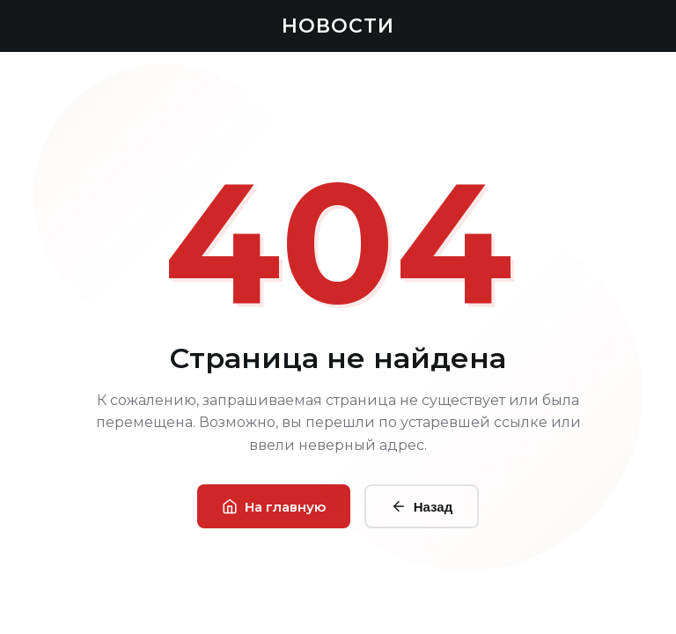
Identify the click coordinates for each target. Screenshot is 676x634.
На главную (274, 506)
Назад (421, 506)
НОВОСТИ (338, 26)
